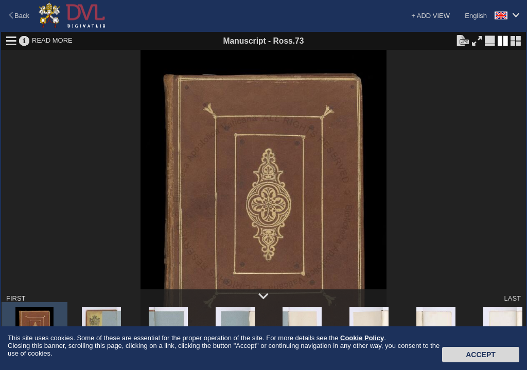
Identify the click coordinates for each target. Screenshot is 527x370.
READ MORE (52, 40)
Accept (481, 354)
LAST (512, 298)
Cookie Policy (362, 338)
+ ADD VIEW (430, 16)
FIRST (16, 298)
